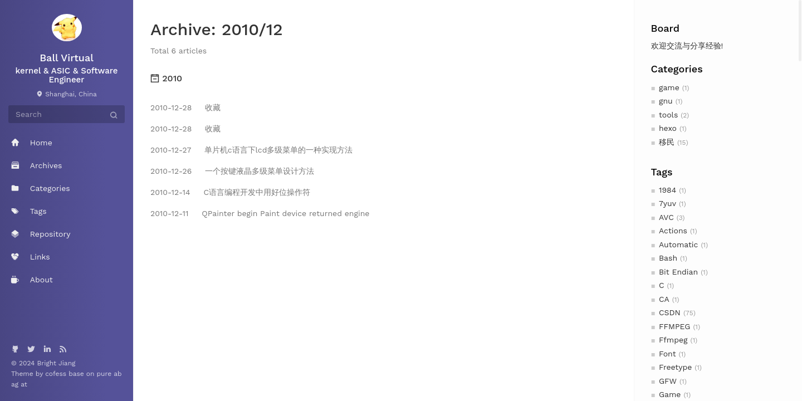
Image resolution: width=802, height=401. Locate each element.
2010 (166, 78)
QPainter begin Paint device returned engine (259, 213)
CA (664, 299)
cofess (57, 374)
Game (670, 394)
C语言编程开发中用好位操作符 (230, 192)
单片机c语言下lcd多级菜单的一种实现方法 (251, 149)
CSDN (670, 312)
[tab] (383, 78)
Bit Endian (678, 271)
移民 (666, 142)
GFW (668, 380)
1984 (667, 189)
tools (668, 114)
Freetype (675, 367)
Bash (668, 257)
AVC (666, 217)
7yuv (667, 203)
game (669, 87)
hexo (668, 128)
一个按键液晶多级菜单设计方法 (232, 171)
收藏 (185, 107)
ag (16, 384)
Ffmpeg (673, 339)
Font (667, 353)
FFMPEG (674, 326)
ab (117, 374)
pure (104, 374)
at (24, 384)
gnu (666, 100)
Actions (673, 230)
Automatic (678, 244)
